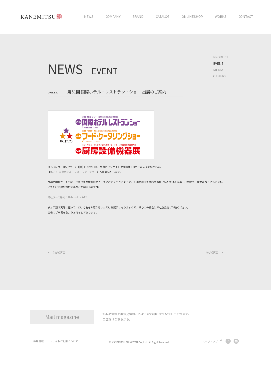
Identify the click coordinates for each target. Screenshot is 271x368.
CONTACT (246, 16)
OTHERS (219, 76)
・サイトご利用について (64, 341)
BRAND (138, 16)
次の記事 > (214, 252)
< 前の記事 (56, 252)
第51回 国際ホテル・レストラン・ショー (73, 172)
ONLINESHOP (192, 16)
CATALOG (162, 16)
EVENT (218, 63)
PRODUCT (221, 57)
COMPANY (113, 16)
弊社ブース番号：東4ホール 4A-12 (67, 197)
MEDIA (218, 69)
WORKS (220, 16)
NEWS (88, 16)
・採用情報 (37, 341)
